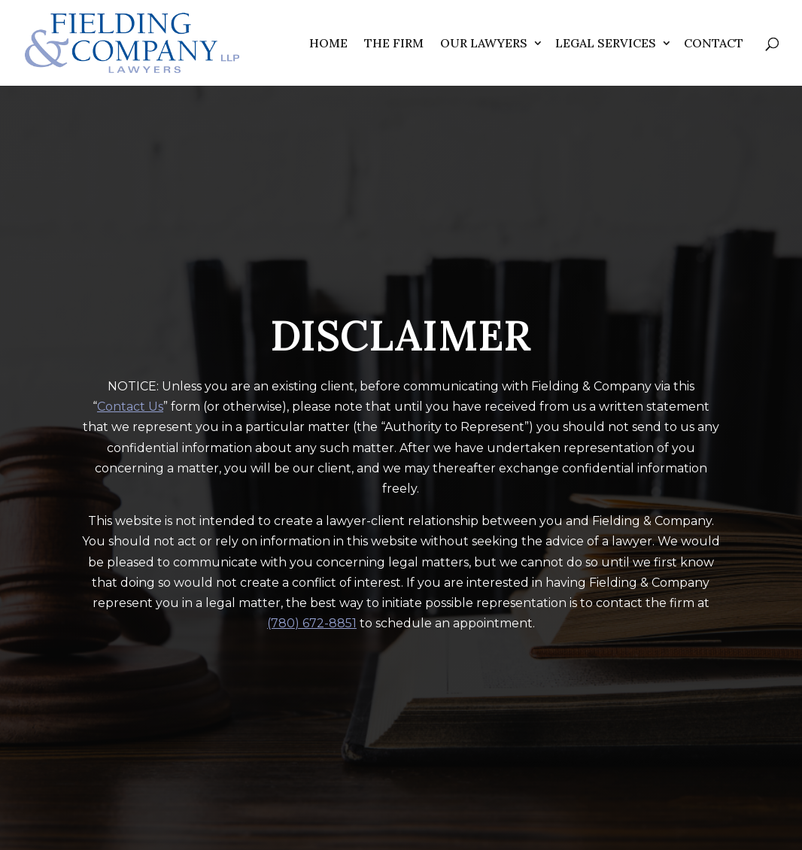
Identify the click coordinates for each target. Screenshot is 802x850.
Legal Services (605, 42)
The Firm (394, 42)
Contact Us (130, 406)
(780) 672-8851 (312, 623)
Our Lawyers (483, 42)
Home (328, 42)
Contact (713, 42)
